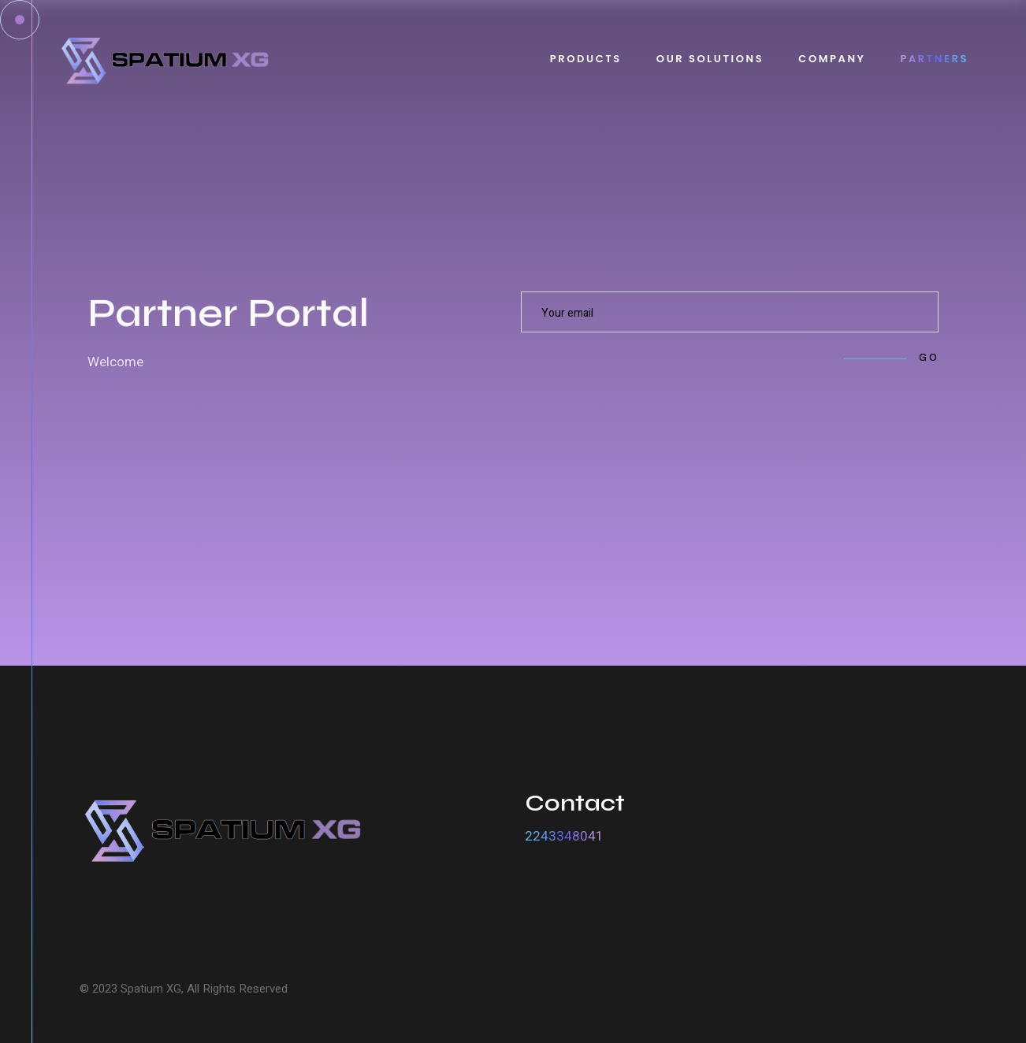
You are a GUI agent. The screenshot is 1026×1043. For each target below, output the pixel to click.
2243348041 (564, 836)
